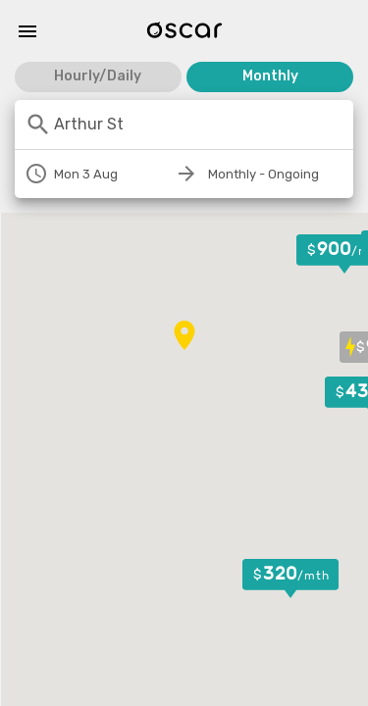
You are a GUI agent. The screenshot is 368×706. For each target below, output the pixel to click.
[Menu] (27, 31)
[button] (290, 578)
